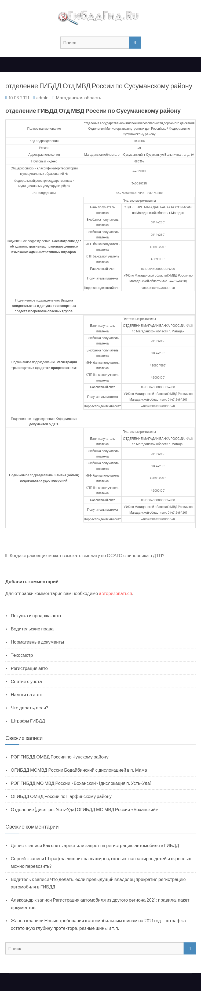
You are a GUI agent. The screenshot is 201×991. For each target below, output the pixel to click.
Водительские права (32, 628)
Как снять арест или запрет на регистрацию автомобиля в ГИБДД (111, 845)
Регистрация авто (29, 668)
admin (42, 97)
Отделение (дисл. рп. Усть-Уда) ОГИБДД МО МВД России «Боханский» (84, 809)
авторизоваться (115, 593)
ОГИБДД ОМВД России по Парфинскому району (61, 796)
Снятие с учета (26, 681)
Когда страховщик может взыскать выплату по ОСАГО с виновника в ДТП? (87, 555)
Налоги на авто (26, 694)
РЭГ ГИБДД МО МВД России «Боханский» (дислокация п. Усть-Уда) (81, 783)
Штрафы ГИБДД (28, 720)
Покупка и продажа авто (36, 615)
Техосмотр (22, 655)
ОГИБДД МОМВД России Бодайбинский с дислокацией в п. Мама (79, 769)
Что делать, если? (29, 707)
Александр (22, 899)
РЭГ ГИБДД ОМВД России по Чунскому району (59, 756)
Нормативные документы (37, 641)
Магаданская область (78, 97)
